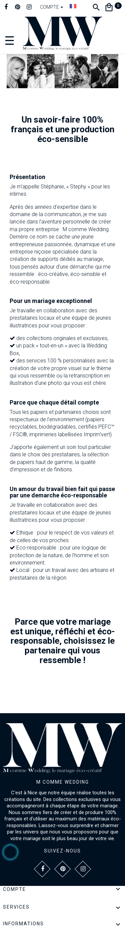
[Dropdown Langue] (73, 6)
